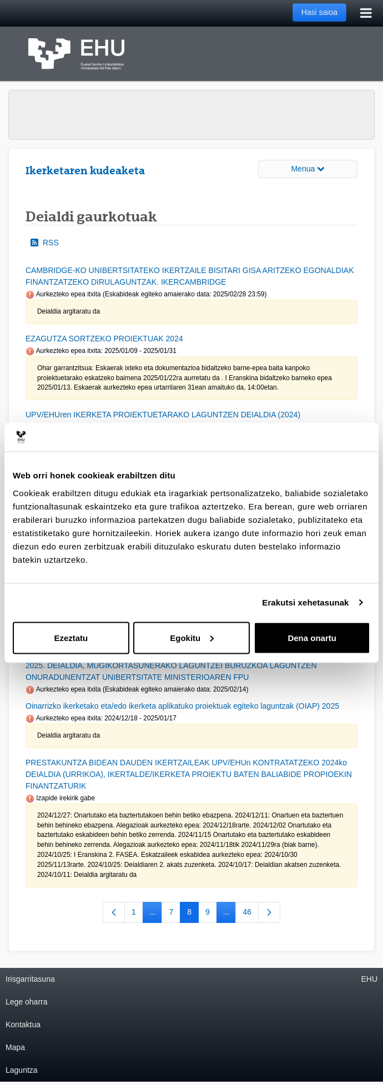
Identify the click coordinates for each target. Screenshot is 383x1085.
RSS (45, 242)
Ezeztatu (71, 637)
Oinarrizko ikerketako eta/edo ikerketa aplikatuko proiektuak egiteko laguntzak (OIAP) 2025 (182, 706)
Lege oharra (27, 1001)
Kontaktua (23, 1024)
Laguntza (22, 1070)
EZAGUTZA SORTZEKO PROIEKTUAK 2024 (104, 338)
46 (251, 914)
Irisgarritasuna (30, 979)
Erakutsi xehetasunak (305, 602)
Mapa (15, 1047)
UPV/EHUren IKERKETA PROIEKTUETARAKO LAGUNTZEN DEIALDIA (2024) (163, 414)
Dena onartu (312, 637)
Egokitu (192, 637)
